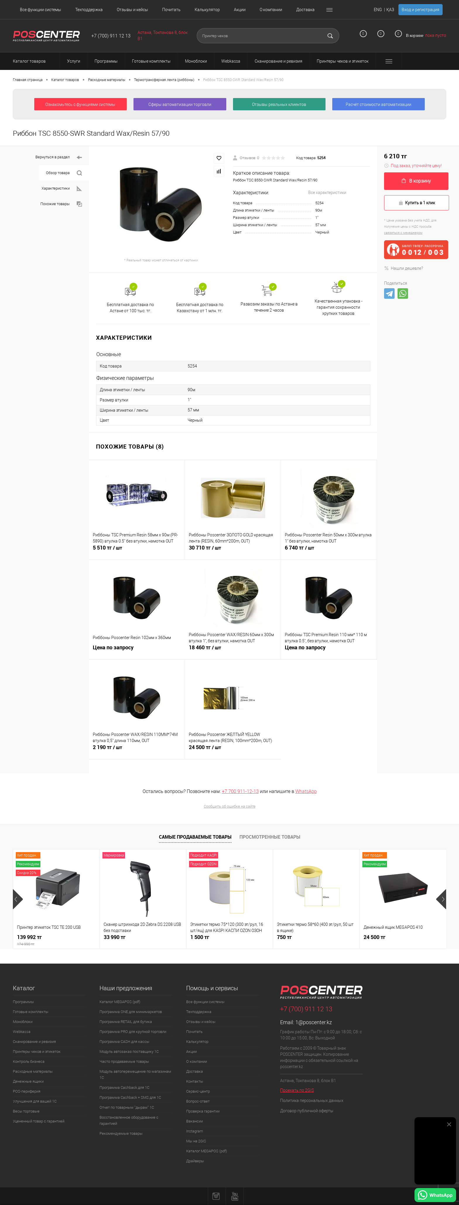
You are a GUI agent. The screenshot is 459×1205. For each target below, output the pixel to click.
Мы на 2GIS (196, 1141)
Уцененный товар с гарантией (38, 1121)
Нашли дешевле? (403, 268)
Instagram (194, 1131)
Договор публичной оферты (306, 1110)
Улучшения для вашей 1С (34, 1101)
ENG (378, 9)
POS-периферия (26, 1091)
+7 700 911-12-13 (240, 791)
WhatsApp (306, 791)
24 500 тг (233, 750)
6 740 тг (329, 551)
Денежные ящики (28, 1081)
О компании (271, 9)
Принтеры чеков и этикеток (37, 1051)
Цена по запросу (137, 650)
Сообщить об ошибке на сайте (230, 806)
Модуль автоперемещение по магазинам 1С (135, 1074)
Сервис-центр (198, 1091)
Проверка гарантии (203, 1111)
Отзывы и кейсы (132, 9)
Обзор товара (64, 173)
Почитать (171, 9)
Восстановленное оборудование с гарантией (129, 1120)
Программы (23, 1002)
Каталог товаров (34, 61)
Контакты (194, 1081)
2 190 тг (137, 750)
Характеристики (62, 188)
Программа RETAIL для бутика (126, 1021)
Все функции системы (40, 9)
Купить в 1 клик (416, 202)
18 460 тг (233, 650)
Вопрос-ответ (198, 1101)
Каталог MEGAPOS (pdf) (120, 1002)
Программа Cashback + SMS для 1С (130, 1097)
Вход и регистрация (420, 9)
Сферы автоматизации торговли (179, 104)
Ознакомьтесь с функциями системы (80, 104)
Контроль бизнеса (28, 1061)
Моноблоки (22, 1021)
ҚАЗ (390, 9)
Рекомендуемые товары (121, 1133)
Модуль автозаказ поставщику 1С (129, 1051)
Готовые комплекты (30, 1012)
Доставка (305, 9)
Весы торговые (26, 1111)
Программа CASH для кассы (124, 1041)
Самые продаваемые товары (195, 837)
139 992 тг (56, 940)
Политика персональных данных (311, 1100)
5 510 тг (137, 551)
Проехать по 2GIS (297, 1090)
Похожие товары (61, 204)
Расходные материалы (33, 1071)
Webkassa (21, 1031)
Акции (240, 9)
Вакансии (194, 1121)
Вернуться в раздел (58, 157)
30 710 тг (233, 551)
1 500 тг (199, 937)
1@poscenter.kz (313, 1022)
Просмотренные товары (269, 837)
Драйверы (195, 1161)
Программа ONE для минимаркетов (131, 1012)
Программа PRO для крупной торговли (133, 1031)
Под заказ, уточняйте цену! (413, 165)
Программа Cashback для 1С (124, 1087)
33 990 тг (115, 937)
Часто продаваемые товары (124, 1061)
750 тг (284, 937)
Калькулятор (207, 9)
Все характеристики (327, 192)
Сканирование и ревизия (34, 1041)
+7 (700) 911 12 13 (111, 36)
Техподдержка (89, 9)
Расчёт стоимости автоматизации (378, 104)
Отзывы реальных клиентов (279, 104)
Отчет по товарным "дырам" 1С (127, 1107)
